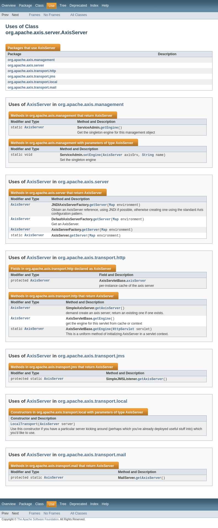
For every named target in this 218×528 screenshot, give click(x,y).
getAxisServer (107, 310)
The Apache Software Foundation (37, 523)
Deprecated (78, 5)
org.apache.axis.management (31, 60)
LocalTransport (24, 427)
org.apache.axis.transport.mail (32, 87)
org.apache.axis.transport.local (32, 82)
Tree (63, 5)
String (148, 155)
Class (39, 5)
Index (94, 5)
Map (112, 205)
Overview (9, 5)
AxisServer (46, 48)
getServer (98, 205)
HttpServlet (123, 332)
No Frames (52, 15)
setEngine (92, 155)
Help (105, 5)
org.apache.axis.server (26, 65)
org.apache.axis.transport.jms (31, 76)
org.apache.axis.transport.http (32, 71)
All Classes (78, 15)
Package (25, 5)
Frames (34, 15)
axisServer (136, 282)
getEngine (109, 128)
